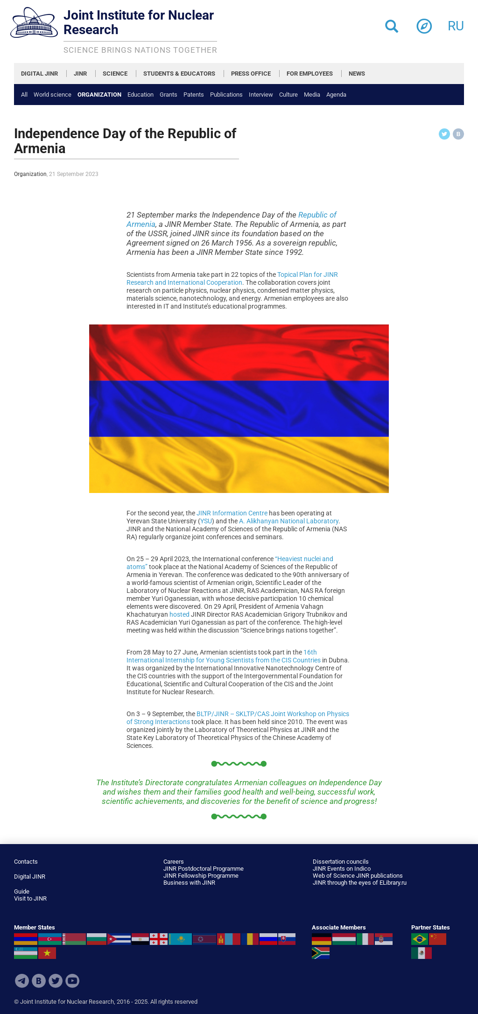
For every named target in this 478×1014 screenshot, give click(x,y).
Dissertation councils (341, 861)
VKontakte (38, 980)
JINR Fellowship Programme (201, 875)
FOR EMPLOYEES (310, 73)
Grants (168, 94)
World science (52, 94)
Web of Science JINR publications (358, 875)
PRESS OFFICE (251, 73)
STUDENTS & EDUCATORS (179, 73)
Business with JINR (189, 882)
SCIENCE (115, 73)
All (24, 94)
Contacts (26, 861)
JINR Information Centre (232, 513)
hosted (179, 614)
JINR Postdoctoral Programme (203, 868)
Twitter (55, 980)
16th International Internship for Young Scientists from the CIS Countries (224, 656)
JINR (80, 73)
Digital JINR (29, 876)
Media (312, 94)
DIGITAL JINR (39, 73)
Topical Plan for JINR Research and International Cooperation (232, 278)
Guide (21, 891)
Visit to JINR (30, 898)
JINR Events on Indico (342, 868)
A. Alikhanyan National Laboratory (288, 521)
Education (140, 94)
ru (456, 23)
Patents (193, 94)
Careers (173, 861)
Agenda (336, 94)
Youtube (72, 980)
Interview (261, 94)
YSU (206, 521)
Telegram (21, 980)
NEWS (357, 73)
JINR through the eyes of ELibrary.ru (360, 882)
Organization (99, 94)
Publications (226, 94)
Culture (288, 94)
